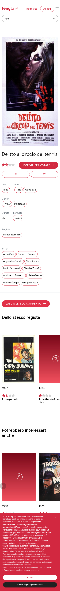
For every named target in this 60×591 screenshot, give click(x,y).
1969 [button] (5, 189)
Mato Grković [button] (35, 275)
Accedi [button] (47, 8)
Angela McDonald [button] (12, 261)
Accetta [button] (29, 577)
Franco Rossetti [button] (12, 234)
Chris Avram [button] (32, 261)
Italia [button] (18, 189)
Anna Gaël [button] (8, 254)
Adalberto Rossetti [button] (13, 275)
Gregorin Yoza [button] (30, 282)
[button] (38, 165)
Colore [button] (18, 218)
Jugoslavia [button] (30, 189)
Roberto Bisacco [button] (27, 254)
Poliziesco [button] (19, 203)
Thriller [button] (7, 203)
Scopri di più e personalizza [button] (30, 585)
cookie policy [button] (42, 527)
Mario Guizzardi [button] (11, 268)
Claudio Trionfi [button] (31, 268)
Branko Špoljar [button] (11, 282)
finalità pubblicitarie (11, 546)
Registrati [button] (31, 8)
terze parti (45, 530)
